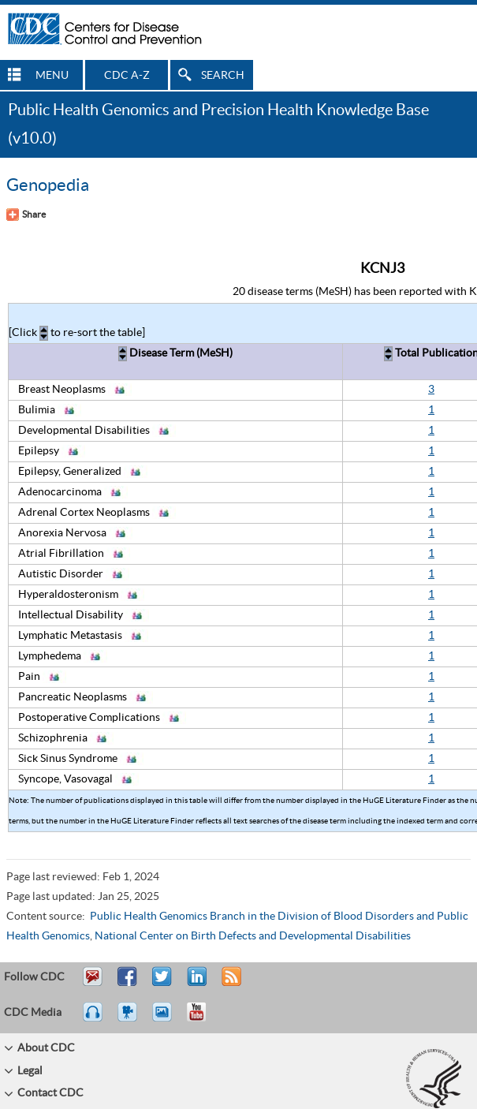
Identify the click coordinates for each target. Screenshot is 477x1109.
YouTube (204, 1019)
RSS (230, 983)
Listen (93, 1019)
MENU (52, 75)
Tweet (162, 983)
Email (92, 983)
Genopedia (47, 185)
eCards (165, 1019)
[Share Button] (26, 214)
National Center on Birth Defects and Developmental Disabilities (253, 936)
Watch (129, 1019)
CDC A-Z (127, 75)
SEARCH (222, 75)
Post (195, 983)
